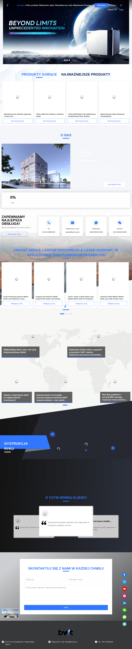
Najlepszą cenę (17, 304)
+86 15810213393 (120, 232)
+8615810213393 (96, 232)
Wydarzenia (44, 5)
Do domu (21, 5)
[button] (17, 528)
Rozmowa (101, 5)
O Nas (27, 5)
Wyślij (66, 607)
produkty (34, 5)
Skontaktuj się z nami (64, 5)
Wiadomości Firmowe (82, 5)
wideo (51, 5)
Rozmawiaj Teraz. (17, 121)
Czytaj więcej (91, 184)
